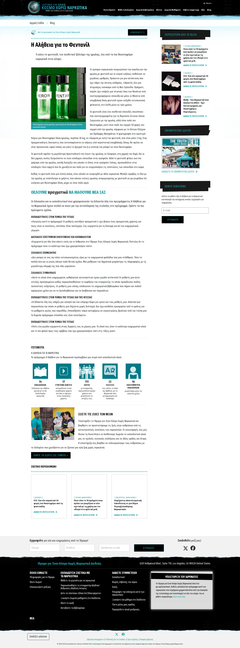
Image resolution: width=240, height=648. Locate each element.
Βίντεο (159, 10)
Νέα (203, 10)
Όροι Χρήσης (132, 639)
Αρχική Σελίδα (37, 23)
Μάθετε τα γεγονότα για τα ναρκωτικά (78, 580)
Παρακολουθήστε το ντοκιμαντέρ (80, 587)
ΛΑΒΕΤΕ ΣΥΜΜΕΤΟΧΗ (124, 573)
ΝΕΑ (32, 618)
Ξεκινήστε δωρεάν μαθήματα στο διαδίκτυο (80, 598)
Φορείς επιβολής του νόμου (124, 582)
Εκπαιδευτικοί (118, 577)
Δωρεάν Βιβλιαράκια (145, 10)
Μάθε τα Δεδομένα (126, 10)
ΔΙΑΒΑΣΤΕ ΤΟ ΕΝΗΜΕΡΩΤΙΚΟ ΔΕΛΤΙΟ (180, 171)
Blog (209, 10)
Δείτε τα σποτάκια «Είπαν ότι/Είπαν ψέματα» (81, 593)
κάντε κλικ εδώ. (179, 596)
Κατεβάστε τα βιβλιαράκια (73, 607)
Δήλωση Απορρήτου (95, 639)
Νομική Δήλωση (146, 639)
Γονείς (114, 586)
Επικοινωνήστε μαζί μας (40, 586)
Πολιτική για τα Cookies (115, 639)
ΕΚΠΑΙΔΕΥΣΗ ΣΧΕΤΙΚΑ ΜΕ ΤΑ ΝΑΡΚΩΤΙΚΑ (75, 574)
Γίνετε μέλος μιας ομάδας (123, 604)
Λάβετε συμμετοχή (191, 10)
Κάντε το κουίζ (67, 603)
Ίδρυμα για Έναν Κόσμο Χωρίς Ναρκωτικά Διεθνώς (69, 564)
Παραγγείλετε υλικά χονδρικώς (126, 609)
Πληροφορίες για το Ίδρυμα (42, 577)
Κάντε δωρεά (36, 582)
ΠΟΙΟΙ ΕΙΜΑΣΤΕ (38, 573)
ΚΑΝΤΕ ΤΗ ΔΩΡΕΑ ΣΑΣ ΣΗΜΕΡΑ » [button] (51, 455)
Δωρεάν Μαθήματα (173, 10)
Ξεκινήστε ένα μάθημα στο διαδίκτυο (129, 599)
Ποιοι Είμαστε (109, 10)
